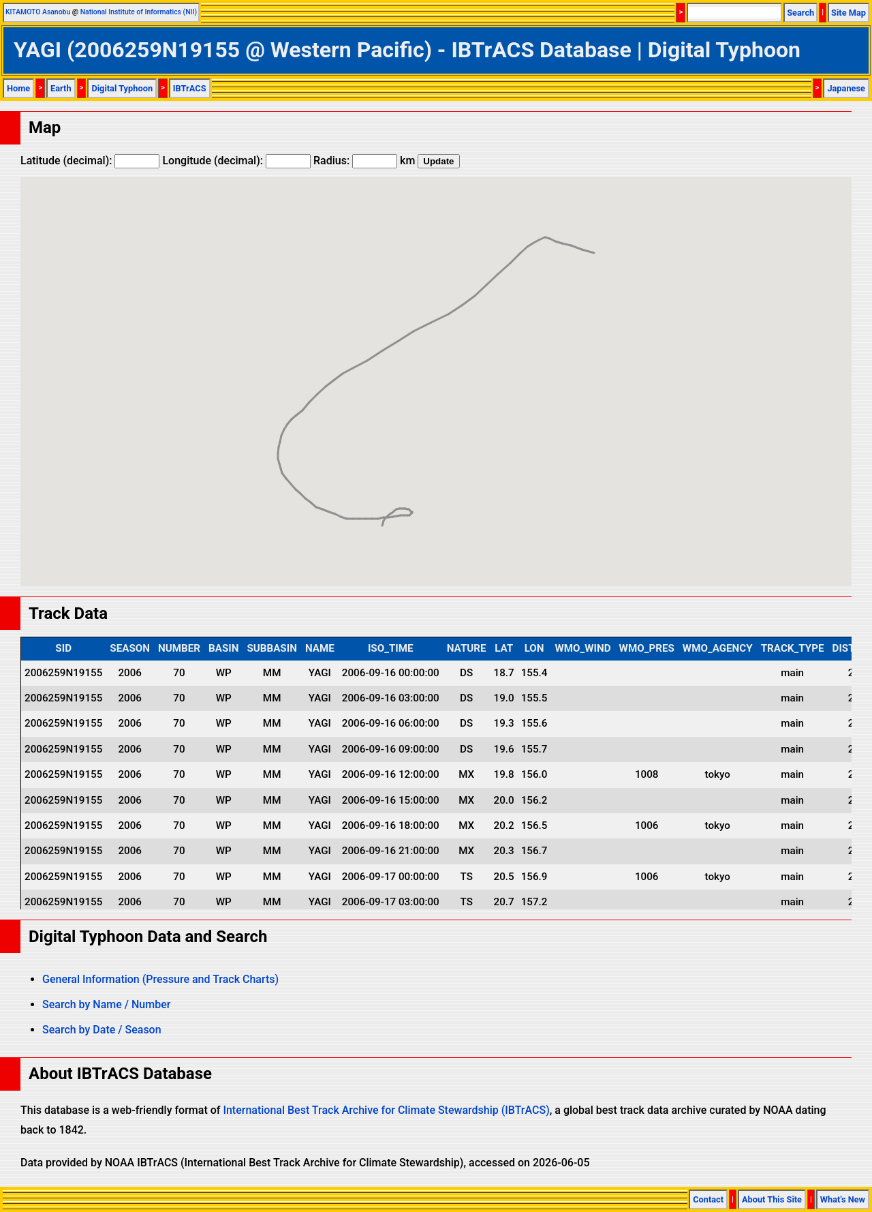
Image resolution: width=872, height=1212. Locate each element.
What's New (842, 1199)
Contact (708, 1199)
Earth (61, 88)
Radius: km (364, 160)
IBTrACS (189, 88)
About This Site (772, 1199)
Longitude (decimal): (236, 160)
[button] (382, 513)
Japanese (846, 88)
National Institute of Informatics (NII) (138, 11)
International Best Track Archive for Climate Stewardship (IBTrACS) (386, 1110)
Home (18, 88)
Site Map (848, 12)
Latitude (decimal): (89, 160)
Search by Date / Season (101, 1029)
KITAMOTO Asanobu (37, 11)
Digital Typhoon (122, 88)
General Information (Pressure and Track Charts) (160, 979)
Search (800, 12)
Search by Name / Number (106, 1004)
